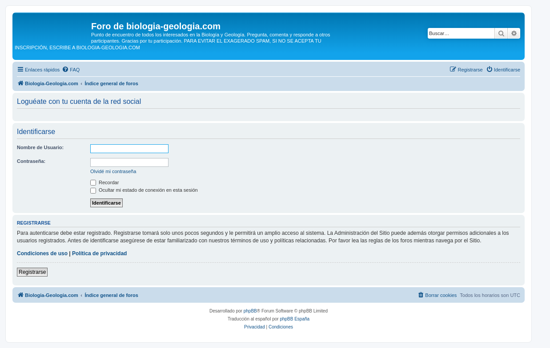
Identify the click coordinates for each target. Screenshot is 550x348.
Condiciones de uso (42, 253)
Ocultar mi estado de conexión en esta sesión (144, 190)
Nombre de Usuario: (40, 147)
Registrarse (32, 272)
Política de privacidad (99, 253)
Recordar (104, 182)
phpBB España (294, 318)
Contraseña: (31, 161)
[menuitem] (71, 69)
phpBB (250, 310)
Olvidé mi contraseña (113, 171)
